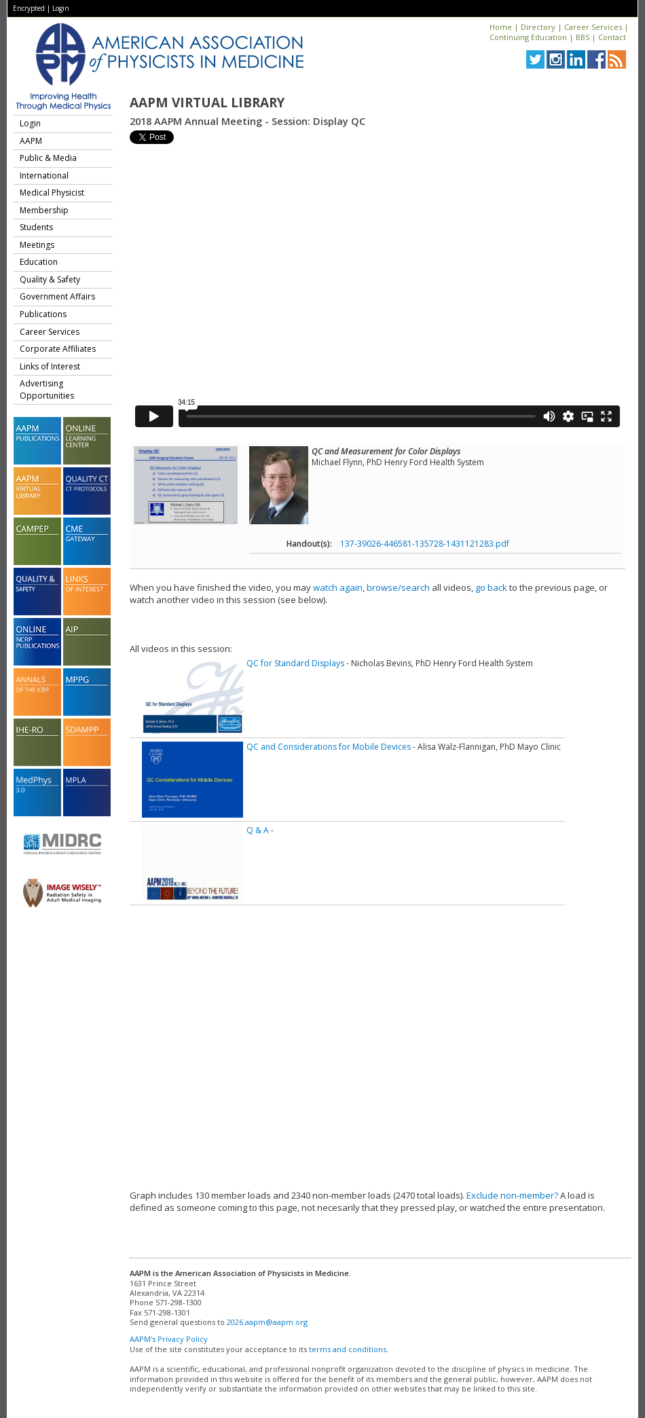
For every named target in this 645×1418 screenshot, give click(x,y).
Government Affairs (57, 296)
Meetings (37, 245)
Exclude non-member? (512, 1195)
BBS (582, 37)
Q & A (257, 830)
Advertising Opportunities (47, 389)
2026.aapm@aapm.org (267, 1322)
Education (39, 262)
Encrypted (29, 8)
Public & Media (48, 158)
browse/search (398, 587)
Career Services (593, 27)
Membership (44, 210)
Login (60, 8)
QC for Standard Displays (295, 663)
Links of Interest (50, 366)
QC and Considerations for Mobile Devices (328, 746)
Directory (538, 27)
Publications (43, 314)
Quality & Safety (50, 279)
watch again (338, 587)
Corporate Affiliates (58, 348)
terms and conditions (347, 1349)
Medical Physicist (52, 192)
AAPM (31, 141)
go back (491, 587)
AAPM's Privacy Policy (169, 1339)
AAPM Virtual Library (207, 102)
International (44, 175)
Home (501, 27)
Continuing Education (528, 37)
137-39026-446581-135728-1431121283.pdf (424, 543)
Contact (612, 37)
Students (36, 227)
